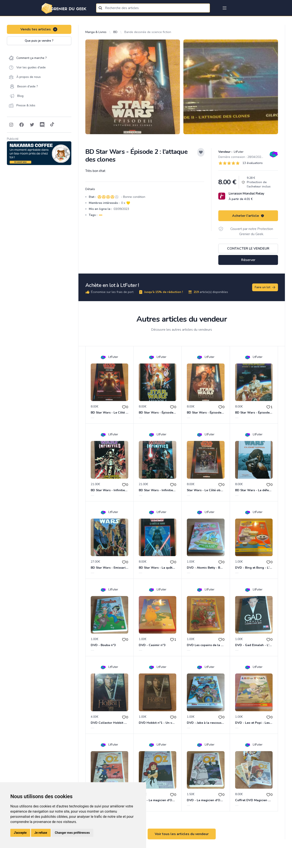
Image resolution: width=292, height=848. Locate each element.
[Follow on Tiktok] (52, 124)
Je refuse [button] (40, 832)
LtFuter (238, 152)
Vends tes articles (39, 29)
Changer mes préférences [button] (72, 832)
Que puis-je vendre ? (39, 41)
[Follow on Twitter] (31, 124)
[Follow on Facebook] (21, 124)
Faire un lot (265, 287)
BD (115, 32)
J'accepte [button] (20, 832)
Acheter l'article (248, 215)
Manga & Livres (95, 32)
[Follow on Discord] (42, 124)
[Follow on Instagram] (11, 124)
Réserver (248, 260)
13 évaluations (252, 163)
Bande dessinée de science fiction (147, 32)
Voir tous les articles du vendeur (182, 834)
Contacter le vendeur (248, 248)
